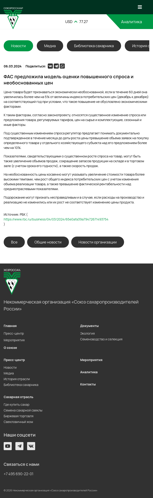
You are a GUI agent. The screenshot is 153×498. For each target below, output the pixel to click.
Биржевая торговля (18, 416)
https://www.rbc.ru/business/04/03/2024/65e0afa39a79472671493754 (56, 219)
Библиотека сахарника (94, 45)
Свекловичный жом (18, 422)
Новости (10, 367)
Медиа (50, 45)
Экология (87, 333)
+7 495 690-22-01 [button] (18, 473)
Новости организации (98, 242)
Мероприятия (14, 340)
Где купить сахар (16, 404)
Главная (10, 326)
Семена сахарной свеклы (23, 410)
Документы (89, 326)
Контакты (88, 384)
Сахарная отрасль (18, 397)
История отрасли (17, 379)
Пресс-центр (14, 333)
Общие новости (48, 242)
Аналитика (131, 21)
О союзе (10, 347)
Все (14, 242)
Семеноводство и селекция (101, 339)
